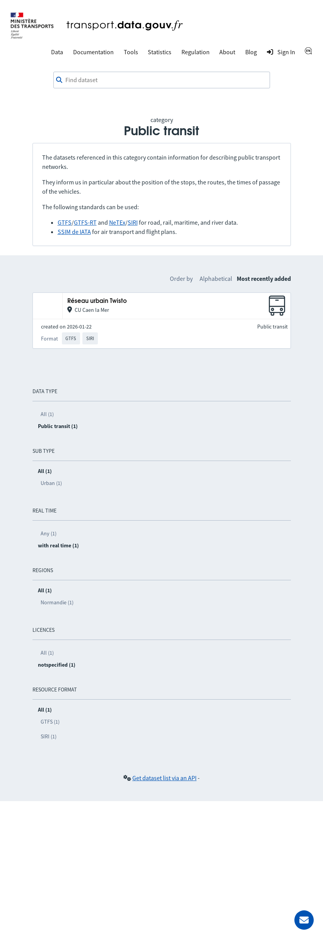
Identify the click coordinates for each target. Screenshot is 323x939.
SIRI (133, 222)
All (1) (47, 414)
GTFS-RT (85, 222)
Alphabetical (216, 278)
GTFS (65, 222)
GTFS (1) (50, 721)
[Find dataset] (161, 80)
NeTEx (117, 222)
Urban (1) (51, 483)
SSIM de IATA (74, 232)
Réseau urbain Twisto (97, 301)
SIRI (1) (48, 736)
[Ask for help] (304, 920)
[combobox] (161, 80)
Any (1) (48, 533)
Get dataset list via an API (164, 778)
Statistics (159, 52)
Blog (251, 52)
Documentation (93, 52)
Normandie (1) (57, 602)
